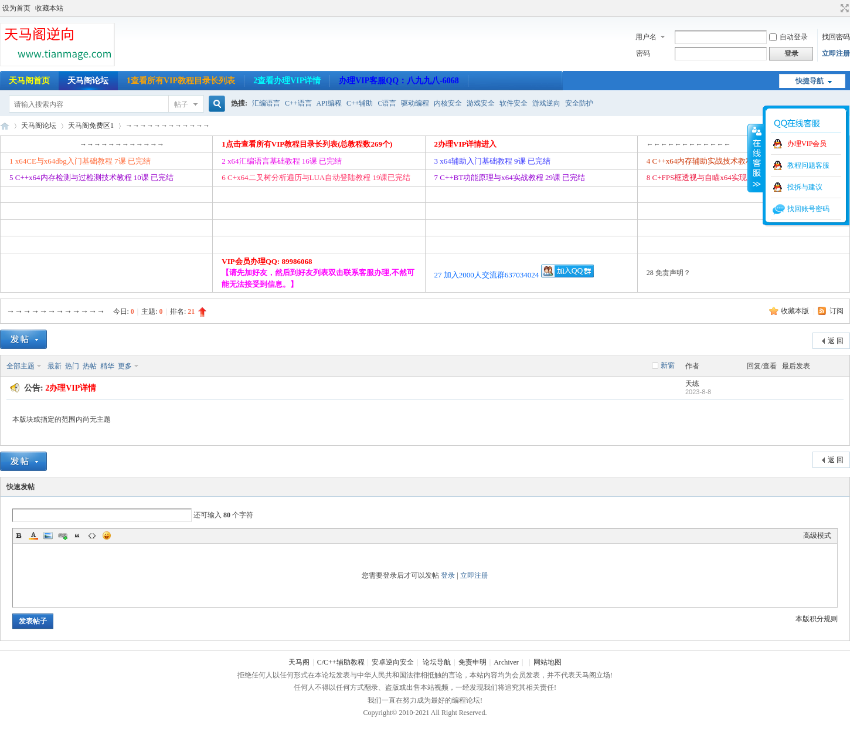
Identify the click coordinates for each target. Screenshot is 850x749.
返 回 (836, 341)
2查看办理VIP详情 (287, 80)
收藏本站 (49, 8)
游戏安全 (481, 103)
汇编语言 (266, 103)
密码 (643, 53)
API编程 (329, 103)
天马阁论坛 (87, 80)
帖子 (181, 104)
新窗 (668, 365)
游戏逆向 (546, 103)
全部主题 (20, 366)
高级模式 (817, 535)
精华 (107, 366)
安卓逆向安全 (393, 662)
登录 (448, 575)
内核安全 (448, 103)
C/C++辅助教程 (341, 662)
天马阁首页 (29, 80)
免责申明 (472, 662)
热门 (72, 366)
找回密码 (836, 37)
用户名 (646, 37)
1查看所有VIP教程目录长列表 (181, 80)
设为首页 (16, 8)
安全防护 (579, 103)
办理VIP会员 (807, 144)
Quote (77, 535)
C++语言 (298, 103)
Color (33, 535)
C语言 (387, 103)
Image (48, 535)
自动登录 (788, 37)
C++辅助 (359, 103)
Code (92, 535)
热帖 (90, 366)
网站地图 (547, 662)
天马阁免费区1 (91, 125)
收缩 (755, 157)
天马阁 (4, 125)
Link (63, 535)
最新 (54, 366)
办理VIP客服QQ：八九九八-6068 (399, 80)
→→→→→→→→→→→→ (167, 125)
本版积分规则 (816, 619)
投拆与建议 (804, 187)
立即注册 (836, 53)
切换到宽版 (843, 8)
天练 (692, 383)
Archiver (506, 662)
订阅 (836, 311)
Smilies (107, 535)
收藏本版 (796, 311)
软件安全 (513, 103)
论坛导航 (437, 662)
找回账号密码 (808, 209)
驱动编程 (415, 103)
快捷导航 (809, 81)
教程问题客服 (808, 165)
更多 (125, 366)
